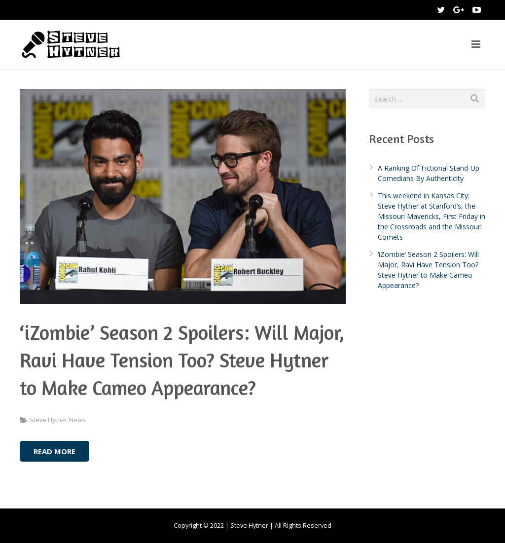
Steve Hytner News (58, 420)
